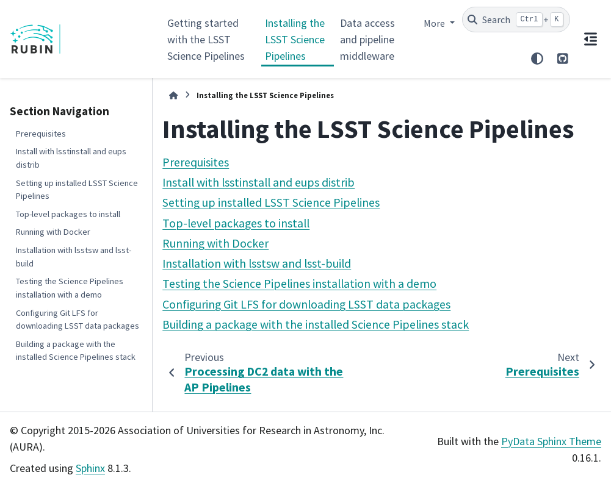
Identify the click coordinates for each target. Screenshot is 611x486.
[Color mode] (537, 58)
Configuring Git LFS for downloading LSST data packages (77, 319)
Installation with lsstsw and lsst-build (73, 257)
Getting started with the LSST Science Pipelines (206, 39)
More (435, 23)
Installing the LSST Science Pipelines (295, 39)
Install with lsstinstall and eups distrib (71, 158)
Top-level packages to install (68, 214)
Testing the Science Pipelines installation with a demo (69, 288)
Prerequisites (41, 133)
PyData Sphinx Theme (551, 441)
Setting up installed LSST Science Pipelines (77, 189)
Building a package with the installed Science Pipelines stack (76, 350)
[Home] (173, 95)
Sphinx (90, 468)
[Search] (516, 19)
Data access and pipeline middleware (367, 39)
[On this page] (591, 39)
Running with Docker (53, 231)
